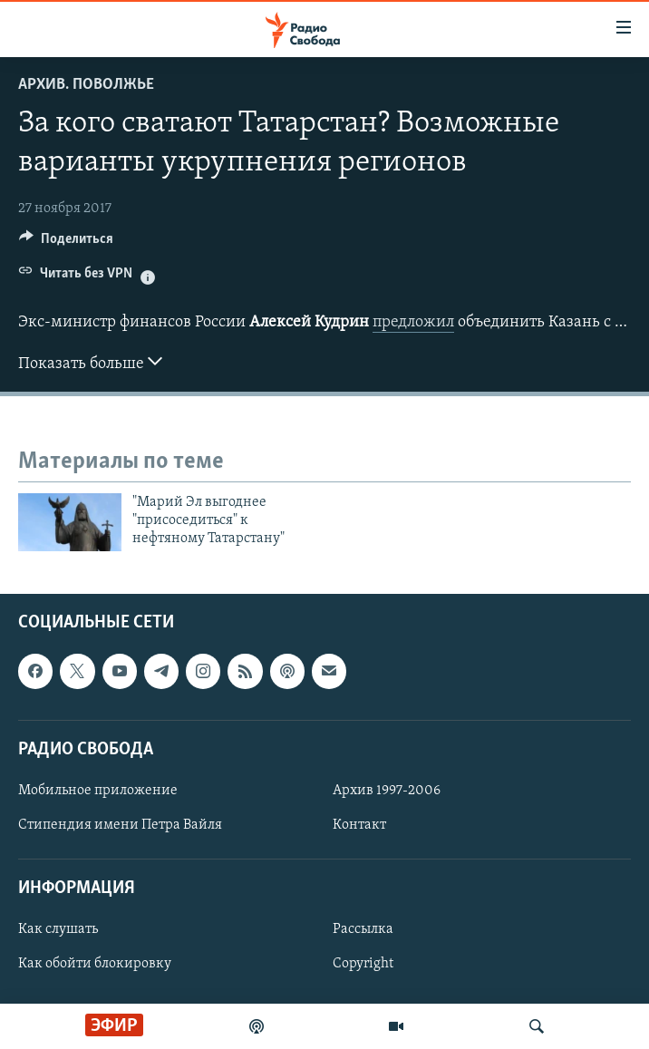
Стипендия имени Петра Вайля (120, 825)
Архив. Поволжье (86, 84)
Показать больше (90, 362)
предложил (413, 322)
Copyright (363, 964)
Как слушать (58, 929)
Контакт (359, 825)
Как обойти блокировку (94, 964)
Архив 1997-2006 (387, 790)
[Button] (66, 243)
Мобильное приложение (98, 790)
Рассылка (363, 929)
